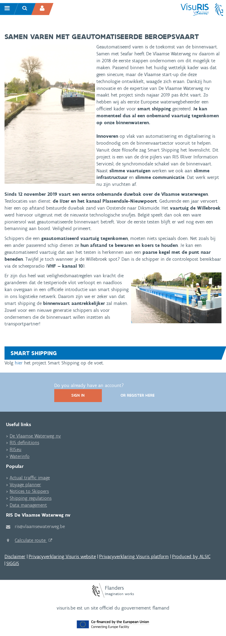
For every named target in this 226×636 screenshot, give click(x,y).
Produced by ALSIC (191, 556)
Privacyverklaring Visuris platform (134, 556)
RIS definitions (24, 442)
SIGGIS (12, 563)
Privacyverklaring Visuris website (62, 556)
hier (19, 363)
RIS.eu (15, 449)
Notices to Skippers (29, 491)
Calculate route (31, 540)
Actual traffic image (30, 478)
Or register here (138, 395)
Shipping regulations (31, 498)
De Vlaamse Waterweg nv (35, 436)
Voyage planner (25, 484)
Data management (28, 505)
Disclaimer (15, 556)
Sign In (78, 395)
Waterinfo (20, 456)
